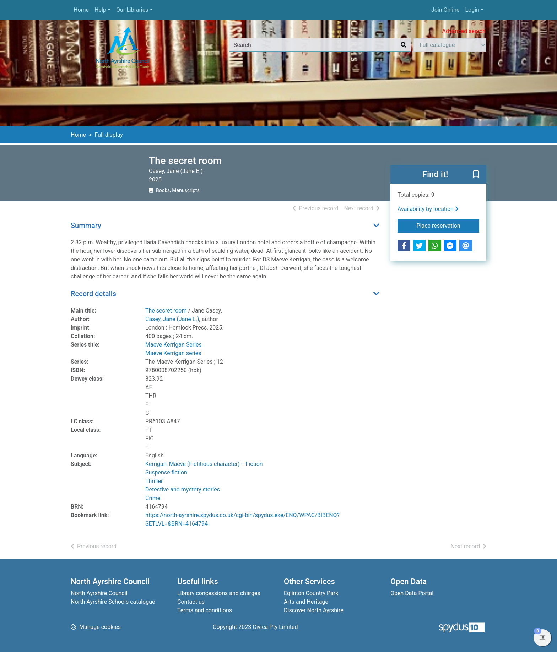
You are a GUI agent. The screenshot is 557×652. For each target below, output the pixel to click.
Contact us (191, 601)
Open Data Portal (411, 593)
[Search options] (449, 45)
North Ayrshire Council (99, 593)
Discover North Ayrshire (314, 610)
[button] (476, 174)
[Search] (403, 45)
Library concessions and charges (218, 593)
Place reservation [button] (448, 225)
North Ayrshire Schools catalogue (113, 601)
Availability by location (428, 209)
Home (81, 9)
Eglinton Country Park (311, 593)
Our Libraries (132, 9)
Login (472, 9)
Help (100, 9)
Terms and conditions (204, 610)
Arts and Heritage (306, 601)
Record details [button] (93, 293)
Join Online (445, 9)
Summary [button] (86, 225)
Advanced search (464, 31)
